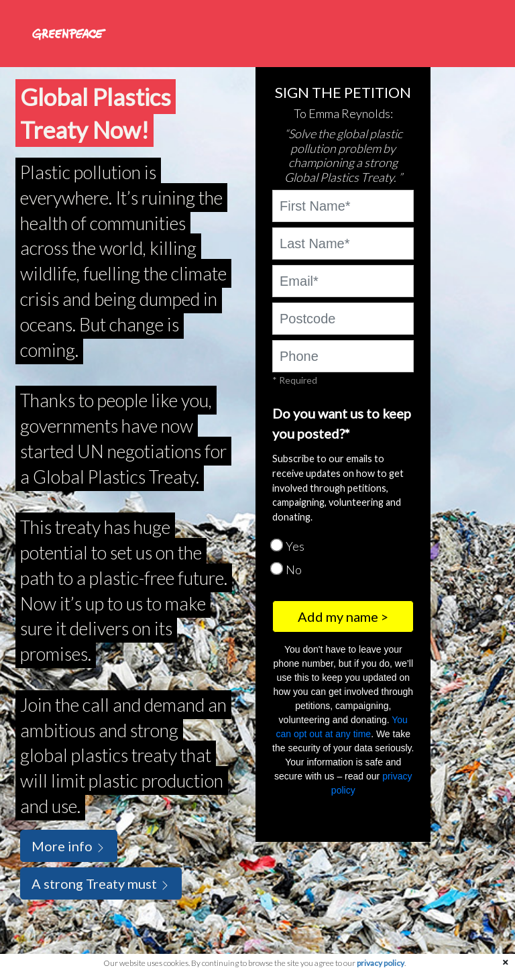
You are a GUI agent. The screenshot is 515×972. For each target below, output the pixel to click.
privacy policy (380, 963)
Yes (295, 546)
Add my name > (343, 616)
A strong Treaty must (101, 883)
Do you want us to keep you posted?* (341, 423)
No (294, 569)
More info (69, 846)
